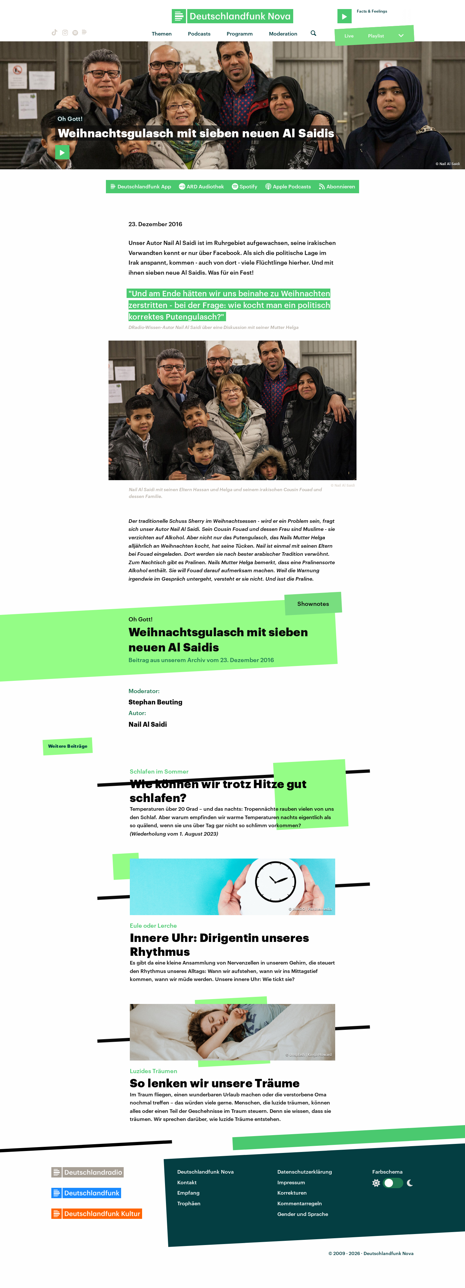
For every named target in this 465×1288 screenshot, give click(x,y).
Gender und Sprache (302, 1214)
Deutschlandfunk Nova (205, 1171)
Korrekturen (292, 1192)
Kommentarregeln (299, 1203)
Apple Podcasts (288, 186)
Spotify (244, 186)
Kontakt (187, 1182)
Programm (240, 33)
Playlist (376, 35)
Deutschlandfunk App (140, 186)
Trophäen (189, 1203)
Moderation (283, 33)
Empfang (188, 1192)
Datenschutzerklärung (304, 1171)
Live (349, 35)
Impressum (291, 1182)
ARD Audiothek (201, 186)
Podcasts (199, 33)
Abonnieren (337, 186)
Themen (162, 33)
